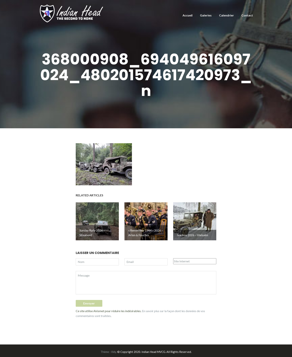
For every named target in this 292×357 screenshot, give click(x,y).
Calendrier (226, 15)
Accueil (187, 15)
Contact (247, 15)
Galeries (206, 15)
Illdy (113, 349)
